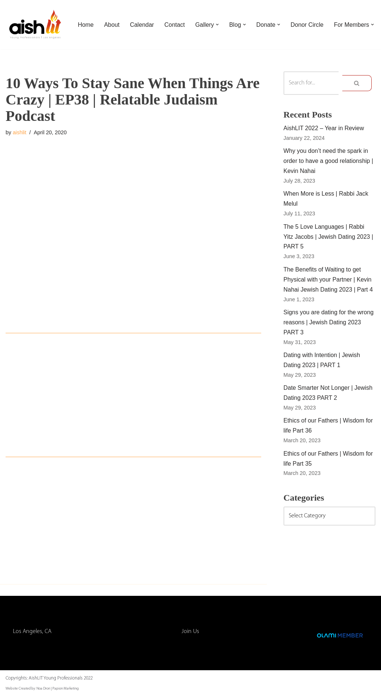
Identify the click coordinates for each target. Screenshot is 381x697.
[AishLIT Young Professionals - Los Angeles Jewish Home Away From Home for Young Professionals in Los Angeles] (35, 24)
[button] (217, 19)
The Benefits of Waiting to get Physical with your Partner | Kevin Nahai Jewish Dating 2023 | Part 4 (329, 281)
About (112, 19)
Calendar (142, 19)
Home (86, 19)
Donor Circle (307, 19)
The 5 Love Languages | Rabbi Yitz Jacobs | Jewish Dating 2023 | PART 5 (329, 238)
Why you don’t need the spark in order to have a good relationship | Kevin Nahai (329, 161)
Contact (174, 19)
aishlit (19, 132)
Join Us (190, 632)
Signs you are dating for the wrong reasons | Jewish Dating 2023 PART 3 (329, 324)
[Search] (311, 83)
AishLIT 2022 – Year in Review (324, 128)
